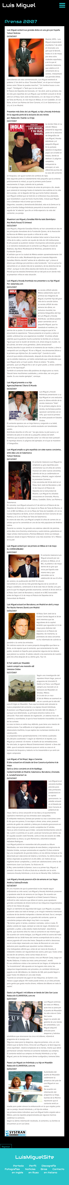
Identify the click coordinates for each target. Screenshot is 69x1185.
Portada (18, 1165)
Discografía (49, 1165)
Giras (44, 1169)
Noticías (30, 1169)
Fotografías (12, 1169)
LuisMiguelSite (34, 1157)
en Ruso (33, 1172)
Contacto (58, 1169)
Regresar (6, 1146)
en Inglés (17, 1172)
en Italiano (50, 1172)
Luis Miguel (18, 5)
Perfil (32, 1165)
